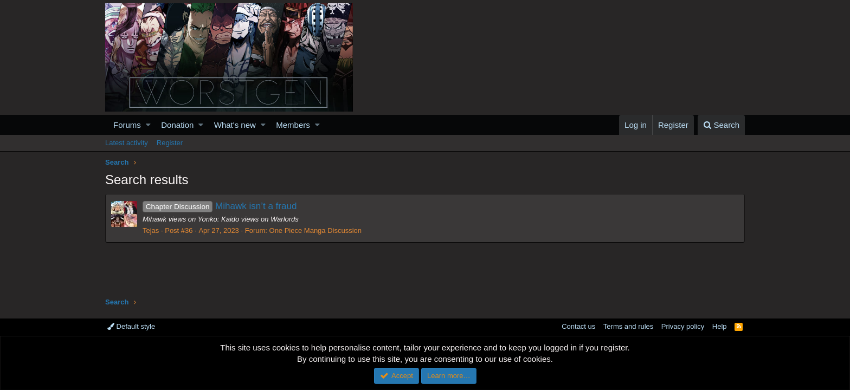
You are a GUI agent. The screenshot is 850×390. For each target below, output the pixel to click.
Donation (177, 124)
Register (170, 143)
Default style (131, 326)
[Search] (721, 125)
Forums (127, 124)
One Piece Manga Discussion (315, 230)
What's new (235, 124)
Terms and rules (628, 326)
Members (293, 124)
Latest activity (126, 143)
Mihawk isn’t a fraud (220, 206)
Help (719, 326)
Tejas (151, 230)
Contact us (578, 326)
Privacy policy (682, 326)
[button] (148, 125)
